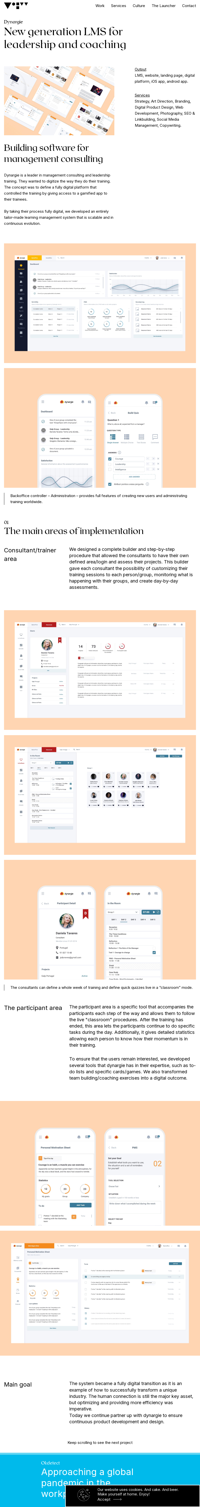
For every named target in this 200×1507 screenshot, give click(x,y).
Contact (189, 5)
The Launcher (164, 5)
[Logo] (16, 6)
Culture (139, 5)
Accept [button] (103, 1499)
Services (118, 5)
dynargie (152, 1415)
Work (100, 5)
